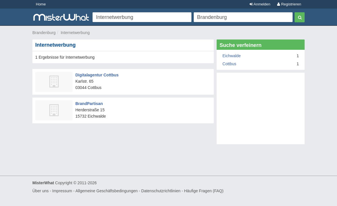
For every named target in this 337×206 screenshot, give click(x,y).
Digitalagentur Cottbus (97, 75)
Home (41, 4)
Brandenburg (44, 32)
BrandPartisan (89, 103)
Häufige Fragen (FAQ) (204, 191)
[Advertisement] (261, 111)
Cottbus (229, 64)
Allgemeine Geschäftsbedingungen (106, 191)
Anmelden (260, 4)
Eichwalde (231, 56)
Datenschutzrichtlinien (161, 191)
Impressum (62, 191)
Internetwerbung (75, 32)
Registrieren (289, 4)
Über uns (40, 191)
